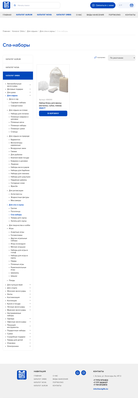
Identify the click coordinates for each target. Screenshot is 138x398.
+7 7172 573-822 (100, 380)
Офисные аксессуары (16, 322)
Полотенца (15, 211)
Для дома (11, 92)
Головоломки (16, 235)
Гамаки (14, 151)
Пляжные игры (17, 264)
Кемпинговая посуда (20, 158)
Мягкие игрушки (18, 247)
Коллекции (12, 300)
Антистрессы (16, 194)
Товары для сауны (19, 218)
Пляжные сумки (18, 128)
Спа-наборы (62, 31)
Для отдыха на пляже (18, 110)
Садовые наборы (18, 102)
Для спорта (12, 288)
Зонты (9, 294)
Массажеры (16, 200)
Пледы (12, 280)
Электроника (13, 346)
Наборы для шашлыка (20, 177)
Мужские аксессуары (16, 310)
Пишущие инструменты (13, 326)
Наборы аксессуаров (20, 167)
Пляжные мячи (17, 122)
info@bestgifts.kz (100, 389)
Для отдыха (32, 31)
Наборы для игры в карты (19, 256)
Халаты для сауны (18, 221)
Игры (11, 228)
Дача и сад (13, 99)
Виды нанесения (95, 14)
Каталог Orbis (63, 14)
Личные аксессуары (16, 307)
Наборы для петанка (20, 113)
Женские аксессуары (16, 291)
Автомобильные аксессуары (14, 85)
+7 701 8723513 (100, 385)
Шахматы (15, 273)
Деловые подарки (15, 89)
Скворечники (17, 106)
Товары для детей (15, 340)
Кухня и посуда (13, 304)
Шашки (14, 276)
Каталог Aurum (24, 14)
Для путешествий (15, 285)
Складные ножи (18, 183)
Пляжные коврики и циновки (19, 118)
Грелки (14, 208)
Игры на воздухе (18, 244)
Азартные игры (17, 232)
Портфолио (115, 14)
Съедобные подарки (16, 337)
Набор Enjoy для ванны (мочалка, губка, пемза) (50, 104)
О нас (79, 14)
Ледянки (14, 164)
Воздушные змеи (18, 148)
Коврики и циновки (19, 161)
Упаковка (11, 343)
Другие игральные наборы (19, 239)
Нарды (13, 261)
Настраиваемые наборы (14, 314)
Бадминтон (15, 139)
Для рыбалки (16, 154)
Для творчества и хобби (19, 225)
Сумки (10, 333)
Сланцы (14, 132)
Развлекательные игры (18, 268)
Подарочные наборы (16, 330)
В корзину (53, 113)
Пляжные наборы (18, 125)
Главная (7, 14)
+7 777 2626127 (100, 382)
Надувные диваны (19, 180)
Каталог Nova (44, 14)
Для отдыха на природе (19, 136)
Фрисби (14, 186)
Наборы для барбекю (20, 170)
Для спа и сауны (47, 31)
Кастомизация (13, 297)
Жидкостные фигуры (20, 197)
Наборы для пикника (20, 173)
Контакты (130, 14)
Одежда (10, 319)
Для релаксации (16, 190)
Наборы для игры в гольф (19, 251)
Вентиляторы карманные (16, 144)
